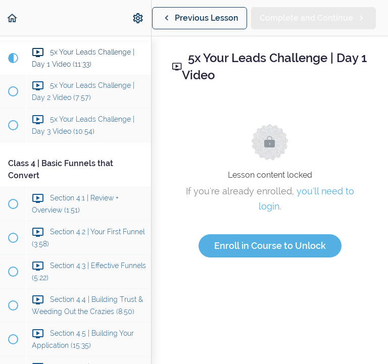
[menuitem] (138, 18)
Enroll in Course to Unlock (270, 245)
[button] (12, 18)
